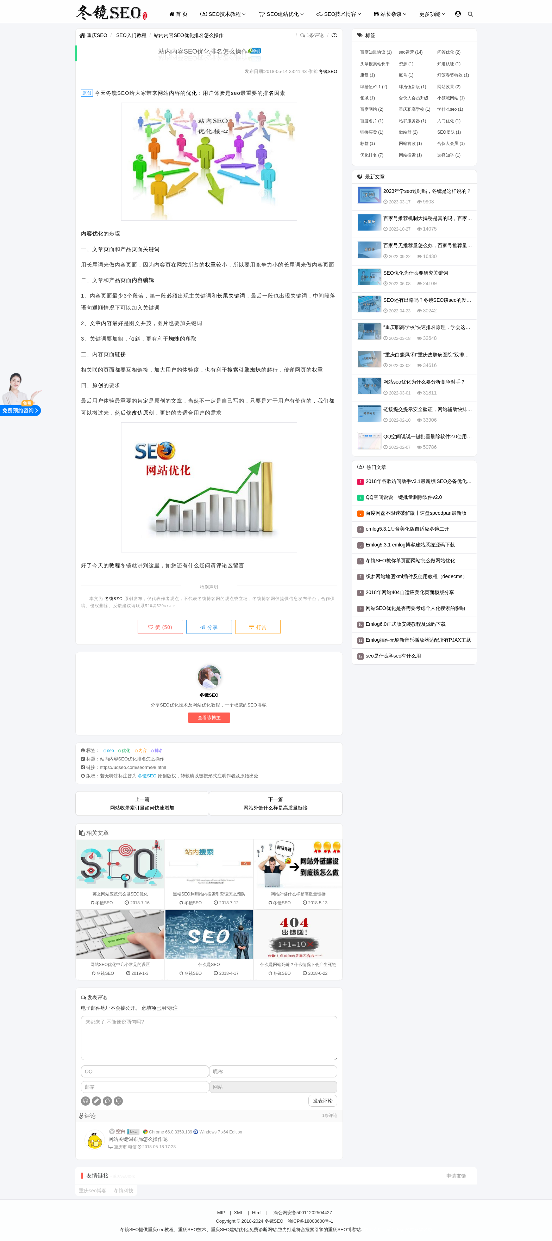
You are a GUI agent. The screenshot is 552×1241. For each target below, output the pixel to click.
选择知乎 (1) (448, 155)
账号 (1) (406, 75)
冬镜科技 (123, 1190)
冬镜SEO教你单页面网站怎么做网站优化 (410, 560)
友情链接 (97, 1176)
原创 (98, 385)
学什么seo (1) (450, 109)
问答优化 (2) (448, 52)
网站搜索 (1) (410, 155)
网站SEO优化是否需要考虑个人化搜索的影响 (415, 608)
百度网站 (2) (371, 109)
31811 (430, 393)
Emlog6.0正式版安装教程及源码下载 (406, 624)
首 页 (178, 14)
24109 (430, 283)
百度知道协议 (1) (376, 52)
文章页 (100, 249)
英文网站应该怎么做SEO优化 (120, 894)
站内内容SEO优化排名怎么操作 (189, 35)
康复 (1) (367, 75)
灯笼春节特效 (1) (453, 75)
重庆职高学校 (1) (415, 109)
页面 (137, 249)
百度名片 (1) (371, 120)
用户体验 (214, 93)
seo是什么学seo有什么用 (393, 656)
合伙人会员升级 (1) (413, 99)
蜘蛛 (174, 339)
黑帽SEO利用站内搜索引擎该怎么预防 (209, 894)
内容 (174, 93)
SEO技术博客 (338, 14)
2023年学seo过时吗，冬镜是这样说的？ (427, 191)
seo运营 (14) (411, 52)
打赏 (258, 627)
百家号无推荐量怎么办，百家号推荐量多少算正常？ (440, 245)
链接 (120, 354)
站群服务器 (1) (412, 120)
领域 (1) (367, 98)
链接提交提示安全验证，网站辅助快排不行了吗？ (437, 409)
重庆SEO (97, 35)
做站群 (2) (408, 132)
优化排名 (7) (371, 155)
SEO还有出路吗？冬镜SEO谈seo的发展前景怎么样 (439, 300)
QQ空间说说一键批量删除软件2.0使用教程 (430, 436)
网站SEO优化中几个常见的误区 (120, 964)
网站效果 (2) (448, 86)
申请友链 (456, 1176)
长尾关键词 (231, 296)
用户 (171, 370)
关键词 (151, 249)
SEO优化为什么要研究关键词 (415, 273)
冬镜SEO (328, 71)
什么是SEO (209, 964)
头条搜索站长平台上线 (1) (375, 65)
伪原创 (145, 413)
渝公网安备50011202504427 (302, 1212)
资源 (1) (406, 63)
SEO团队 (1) (449, 132)
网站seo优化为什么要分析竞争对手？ (424, 382)
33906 (430, 420)
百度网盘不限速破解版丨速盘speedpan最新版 (416, 513)
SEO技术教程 (223, 14)
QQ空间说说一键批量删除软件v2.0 (404, 497)
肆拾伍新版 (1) (412, 86)
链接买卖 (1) (371, 132)
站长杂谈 (390, 14)
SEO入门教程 (131, 35)
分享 (209, 627)
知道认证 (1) (448, 63)
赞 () (160, 627)
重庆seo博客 (93, 1190)
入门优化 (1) (448, 120)
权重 (210, 265)
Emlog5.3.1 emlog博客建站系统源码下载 (410, 545)
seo (235, 93)
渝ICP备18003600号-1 (310, 1221)
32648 (430, 338)
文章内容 (101, 323)
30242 (430, 310)
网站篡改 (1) (410, 143)
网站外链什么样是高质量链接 (298, 894)
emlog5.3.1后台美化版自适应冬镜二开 (407, 529)
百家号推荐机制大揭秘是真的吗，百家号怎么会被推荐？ (445, 218)
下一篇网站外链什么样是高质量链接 (276, 803)
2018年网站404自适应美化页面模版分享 (410, 592)
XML (239, 1212)
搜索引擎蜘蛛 (244, 370)
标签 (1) (367, 143)
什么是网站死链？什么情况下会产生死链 (298, 964)
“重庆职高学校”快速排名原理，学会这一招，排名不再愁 (444, 327)
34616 (430, 365)
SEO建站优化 (281, 14)
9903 (428, 201)
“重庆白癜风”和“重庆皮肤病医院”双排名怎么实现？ (438, 354)
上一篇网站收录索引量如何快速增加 (142, 803)
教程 (114, 565)
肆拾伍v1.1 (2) (373, 86)
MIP (221, 1212)
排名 (268, 93)
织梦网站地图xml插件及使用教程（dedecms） (417, 576)
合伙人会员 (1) (451, 143)
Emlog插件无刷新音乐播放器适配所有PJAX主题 (418, 640)
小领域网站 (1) (451, 98)
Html (257, 1212)
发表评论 (323, 1101)
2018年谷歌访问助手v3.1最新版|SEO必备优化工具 (421, 481)
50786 (430, 447)
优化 (191, 93)
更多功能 (432, 14)
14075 (430, 229)
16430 (430, 256)
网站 (163, 93)
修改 (131, 413)
